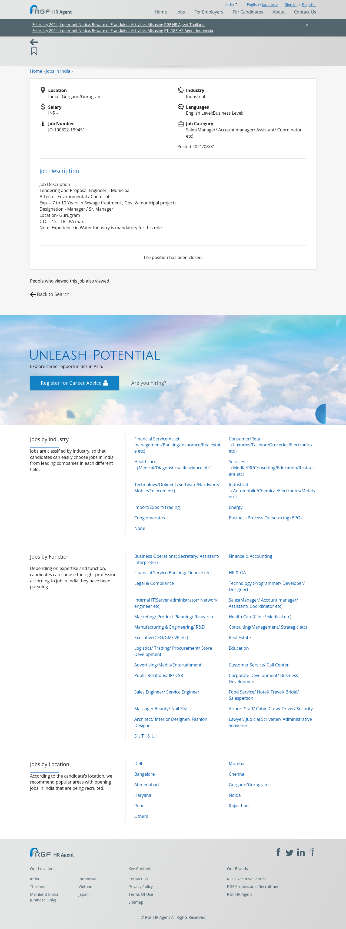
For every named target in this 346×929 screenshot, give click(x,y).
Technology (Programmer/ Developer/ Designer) (267, 586)
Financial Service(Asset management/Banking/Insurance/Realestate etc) (177, 445)
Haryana (142, 795)
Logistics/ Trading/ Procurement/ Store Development (173, 651)
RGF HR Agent (239, 894)
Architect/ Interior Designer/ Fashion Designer (170, 722)
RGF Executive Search (246, 878)
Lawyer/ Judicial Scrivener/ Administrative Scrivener (270, 722)
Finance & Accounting (250, 556)
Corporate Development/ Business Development (263, 678)
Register (309, 4)
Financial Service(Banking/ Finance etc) (173, 573)
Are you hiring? (149, 383)
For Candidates (248, 12)
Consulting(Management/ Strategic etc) (268, 627)
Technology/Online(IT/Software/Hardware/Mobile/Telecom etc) (177, 488)
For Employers (208, 12)
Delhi (139, 764)
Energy (235, 507)
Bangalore (144, 774)
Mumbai (237, 764)
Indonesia (88, 878)
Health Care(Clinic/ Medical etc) (260, 617)
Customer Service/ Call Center (259, 665)
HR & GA (237, 573)
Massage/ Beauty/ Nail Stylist (163, 709)
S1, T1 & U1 (145, 736)
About (278, 12)
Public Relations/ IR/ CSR (158, 675)
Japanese (270, 4)
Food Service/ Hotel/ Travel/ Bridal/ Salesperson (264, 695)
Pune (139, 806)
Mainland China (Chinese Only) (44, 897)
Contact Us (305, 12)
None (139, 528)
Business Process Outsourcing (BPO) (265, 518)
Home (161, 12)
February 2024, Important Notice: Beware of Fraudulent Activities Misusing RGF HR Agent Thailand (118, 24)
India (34, 878)
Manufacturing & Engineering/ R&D (169, 627)
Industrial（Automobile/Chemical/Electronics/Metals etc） (272, 491)
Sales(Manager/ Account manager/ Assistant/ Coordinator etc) (263, 603)
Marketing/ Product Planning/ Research (173, 617)
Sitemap (135, 902)
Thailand (38, 886)
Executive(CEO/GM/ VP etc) (161, 638)
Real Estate (240, 638)
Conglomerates (149, 518)
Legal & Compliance (154, 583)
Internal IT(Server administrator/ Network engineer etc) (176, 603)
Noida (235, 795)
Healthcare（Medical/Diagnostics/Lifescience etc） (174, 465)
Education (239, 648)
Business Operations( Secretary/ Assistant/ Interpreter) (176, 559)
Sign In (291, 4)
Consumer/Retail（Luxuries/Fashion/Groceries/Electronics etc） (270, 445)
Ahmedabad (146, 785)
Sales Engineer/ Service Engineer (166, 692)
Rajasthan (239, 806)
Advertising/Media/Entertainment (168, 665)
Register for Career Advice (74, 383)
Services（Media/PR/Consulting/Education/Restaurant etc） (271, 468)
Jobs (181, 12)
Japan (84, 894)
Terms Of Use (140, 894)
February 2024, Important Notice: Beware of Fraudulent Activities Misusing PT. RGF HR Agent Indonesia (122, 30)
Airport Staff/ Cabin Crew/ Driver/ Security (271, 709)
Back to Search (53, 294)
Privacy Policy (140, 886)
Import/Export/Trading (157, 507)
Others (141, 816)
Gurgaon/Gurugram (249, 785)
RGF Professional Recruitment (254, 886)
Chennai (237, 774)
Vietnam (86, 886)
